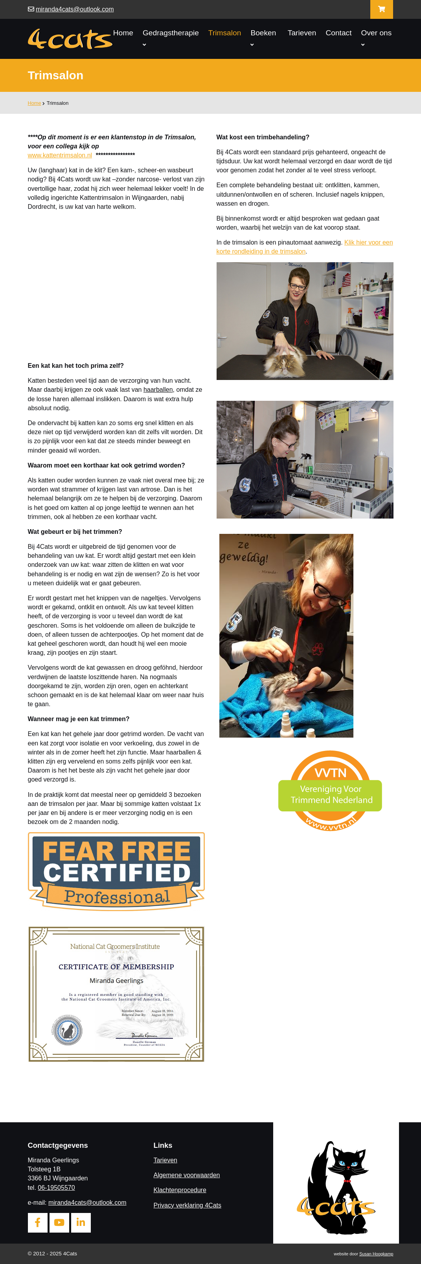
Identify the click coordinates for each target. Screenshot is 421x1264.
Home (123, 33)
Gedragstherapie (171, 38)
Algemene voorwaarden (186, 1175)
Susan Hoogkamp (376, 1253)
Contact (338, 33)
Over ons (376, 38)
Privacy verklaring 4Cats (187, 1205)
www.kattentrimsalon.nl (60, 155)
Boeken (263, 38)
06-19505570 (56, 1187)
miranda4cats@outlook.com (75, 9)
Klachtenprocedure (179, 1190)
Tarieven (302, 33)
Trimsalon (224, 33)
